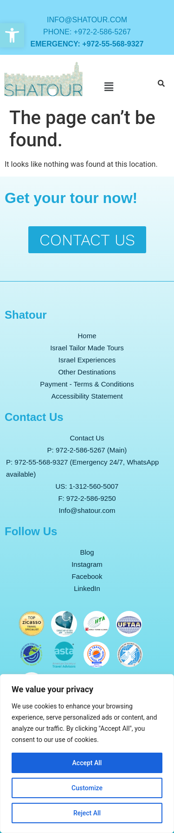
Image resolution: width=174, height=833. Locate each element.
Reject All (87, 813)
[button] (12, 35)
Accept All (87, 763)
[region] (87, 753)
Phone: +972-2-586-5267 (87, 32)
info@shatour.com (87, 20)
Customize (87, 788)
